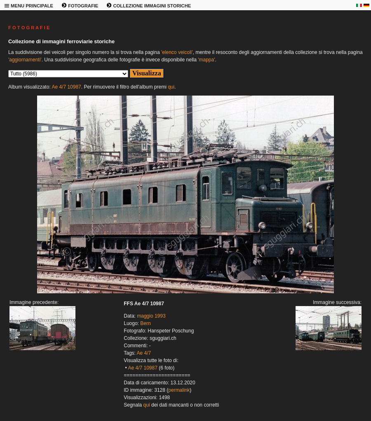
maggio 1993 (151, 316)
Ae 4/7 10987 (66, 87)
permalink (179, 390)
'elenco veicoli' (177, 52)
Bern (145, 323)
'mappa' (206, 60)
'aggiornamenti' (25, 60)
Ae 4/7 (144, 353)
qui (171, 87)
